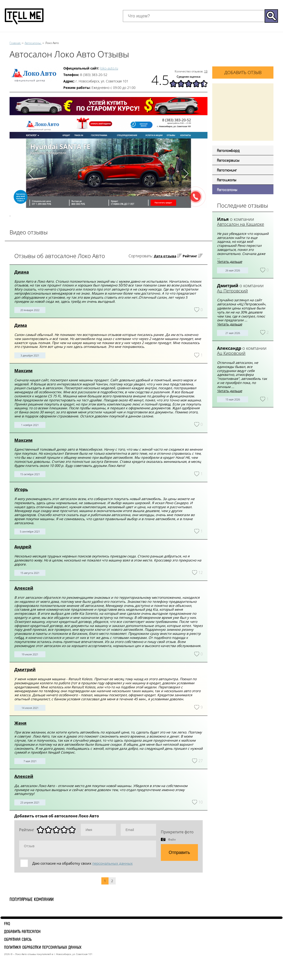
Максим (23, 370)
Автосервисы (228, 160)
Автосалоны (227, 189)
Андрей (22, 547)
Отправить (179, 852)
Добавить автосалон (22, 931)
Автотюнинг (227, 170)
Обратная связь (18, 939)
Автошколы (226, 180)
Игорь (21, 489)
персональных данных (112, 863)
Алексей (23, 588)
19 (205, 71)
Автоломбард (228, 150)
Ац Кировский (231, 353)
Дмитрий (25, 669)
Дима (20, 325)
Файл (172, 839)
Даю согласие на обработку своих (82, 863)
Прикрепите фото (177, 832)
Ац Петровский (232, 291)
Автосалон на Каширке (240, 224)
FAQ (7, 923)
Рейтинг (190, 256)
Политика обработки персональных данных (43, 947)
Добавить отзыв (242, 72)
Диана (21, 272)
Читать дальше (229, 261)
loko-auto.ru (109, 68)
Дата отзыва (165, 256)
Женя (20, 723)
